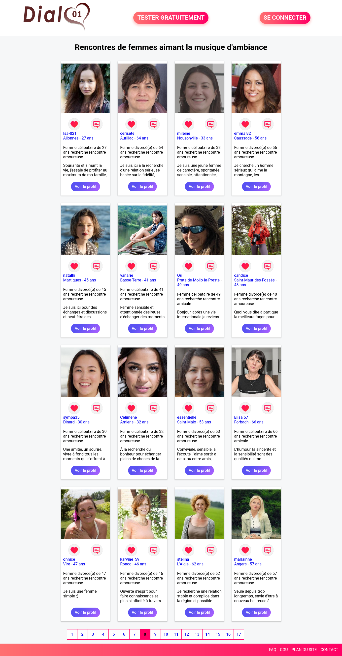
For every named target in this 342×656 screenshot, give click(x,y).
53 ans (205, 422)
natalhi (69, 275)
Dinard (69, 422)
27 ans (88, 138)
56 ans (261, 138)
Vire (66, 564)
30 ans (84, 422)
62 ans (198, 564)
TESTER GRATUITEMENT (171, 17)
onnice (69, 559)
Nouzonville (187, 138)
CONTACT (329, 649)
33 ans (207, 138)
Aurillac (126, 138)
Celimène (128, 417)
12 (186, 634)
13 (197, 634)
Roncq (125, 564)
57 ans (256, 564)
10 (166, 634)
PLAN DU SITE (304, 649)
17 (239, 634)
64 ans (142, 138)
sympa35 (71, 417)
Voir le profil (85, 186)
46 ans (140, 564)
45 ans (90, 280)
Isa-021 (70, 133)
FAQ (272, 649)
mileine (183, 133)
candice (241, 275)
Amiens (127, 422)
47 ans (79, 564)
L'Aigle (183, 564)
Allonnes (71, 138)
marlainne (243, 559)
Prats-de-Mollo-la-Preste (198, 280)
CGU (284, 649)
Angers (240, 564)
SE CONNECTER (285, 17)
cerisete (127, 133)
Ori (179, 275)
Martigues (72, 280)
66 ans (258, 422)
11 (176, 634)
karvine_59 (129, 559)
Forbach (241, 422)
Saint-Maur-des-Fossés (254, 280)
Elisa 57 (241, 417)
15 (218, 634)
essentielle (186, 417)
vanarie (126, 275)
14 (207, 634)
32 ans (143, 422)
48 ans (240, 284)
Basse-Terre (130, 280)
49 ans (183, 284)
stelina (183, 559)
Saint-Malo (186, 422)
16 (228, 634)
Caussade (243, 138)
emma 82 (242, 133)
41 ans (150, 280)
